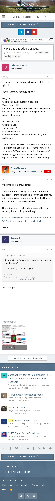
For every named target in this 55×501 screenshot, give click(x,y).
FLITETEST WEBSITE (12, 472)
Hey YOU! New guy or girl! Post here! (34, 385)
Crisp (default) (9, 480)
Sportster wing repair (26, 420)
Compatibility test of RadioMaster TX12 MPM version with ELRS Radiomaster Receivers (29, 378)
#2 (52, 179)
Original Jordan (12, 52)
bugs (41, 52)
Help (43, 485)
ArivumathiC (13, 385)
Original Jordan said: (13, 255)
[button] (4, 16)
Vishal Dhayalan (14, 423)
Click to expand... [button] (27, 279)
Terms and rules (22, 485)
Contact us (7, 485)
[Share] (48, 76)
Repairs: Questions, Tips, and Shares (37, 423)
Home (5, 489)
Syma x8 (15, 237)
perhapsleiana (14, 436)
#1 (52, 76)
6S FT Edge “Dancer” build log (24, 433)
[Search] (51, 17)
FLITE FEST (27, 472)
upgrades (16, 56)
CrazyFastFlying (14, 398)
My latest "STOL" (17, 407)
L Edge (10, 410)
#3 (52, 249)
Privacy (35, 485)
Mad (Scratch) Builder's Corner (34, 398)
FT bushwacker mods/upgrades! (25, 394)
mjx (46, 52)
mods (7, 56)
